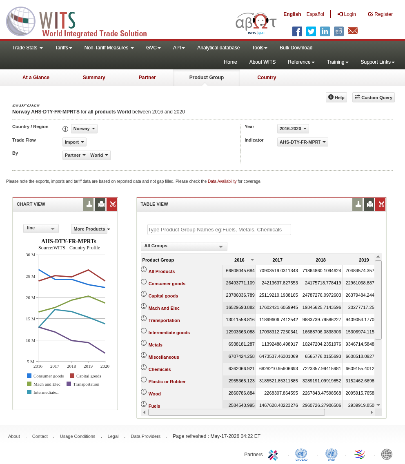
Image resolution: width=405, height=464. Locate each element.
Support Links (378, 62)
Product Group (206, 77)
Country (266, 77)
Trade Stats (27, 48)
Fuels (154, 406)
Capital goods (163, 295)
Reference (301, 62)
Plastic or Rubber (167, 381)
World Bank (389, 454)
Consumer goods (167, 283)
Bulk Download (296, 48)
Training (338, 62)
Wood (155, 393)
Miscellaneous (164, 357)
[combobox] (41, 228)
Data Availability (223, 181)
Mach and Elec (164, 308)
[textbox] (219, 229)
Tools (259, 48)
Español (315, 14)
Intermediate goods (169, 332)
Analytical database (218, 48)
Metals (155, 344)
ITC (274, 454)
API (179, 48)
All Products (162, 271)
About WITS (262, 62)
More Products (90, 228)
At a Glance (35, 77)
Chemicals (160, 369)
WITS (81, 20)
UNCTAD (303, 454)
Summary (94, 77)
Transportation (164, 320)
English (292, 14)
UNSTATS (331, 454)
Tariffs (63, 48)
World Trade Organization (360, 454)
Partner (147, 77)
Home (230, 62)
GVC (153, 48)
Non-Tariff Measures (109, 48)
